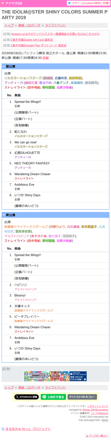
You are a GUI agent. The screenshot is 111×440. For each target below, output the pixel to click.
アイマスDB (13, 3)
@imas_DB (88, 409)
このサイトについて (97, 406)
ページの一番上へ (97, 435)
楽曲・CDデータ (29, 25)
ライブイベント (55, 25)
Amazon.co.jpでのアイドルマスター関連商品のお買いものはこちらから (55, 33)
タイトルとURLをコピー (82, 397)
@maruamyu (101, 409)
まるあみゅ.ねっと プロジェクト (28, 429)
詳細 (45, 57)
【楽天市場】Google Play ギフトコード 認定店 (38, 45)
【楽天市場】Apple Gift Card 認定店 (32, 39)
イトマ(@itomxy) (99, 413)
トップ (9, 25)
